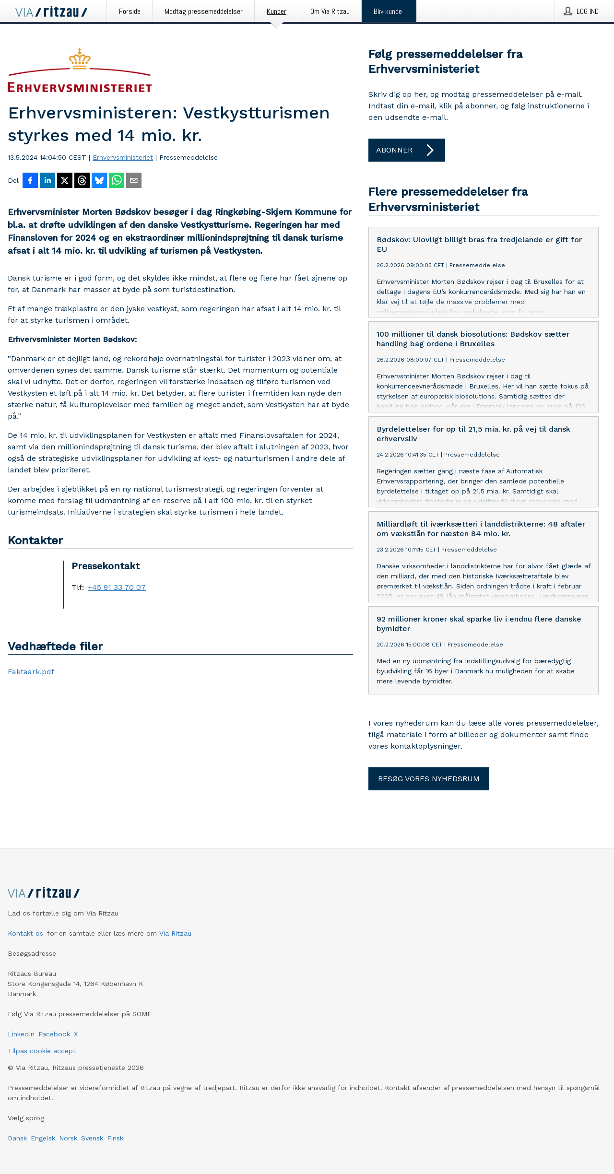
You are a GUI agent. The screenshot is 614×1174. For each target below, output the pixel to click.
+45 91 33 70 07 (117, 587)
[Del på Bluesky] (99, 181)
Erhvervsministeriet (123, 157)
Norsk (68, 1138)
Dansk (17, 1138)
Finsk (115, 1138)
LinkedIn (21, 1034)
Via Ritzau (175, 933)
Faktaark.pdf (31, 671)
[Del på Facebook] (30, 181)
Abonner (406, 150)
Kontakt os (25, 933)
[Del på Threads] (82, 181)
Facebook (54, 1034)
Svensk (92, 1138)
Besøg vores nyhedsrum (429, 778)
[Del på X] (64, 181)
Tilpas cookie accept (42, 1051)
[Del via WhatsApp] (116, 181)
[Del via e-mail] (134, 181)
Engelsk (43, 1138)
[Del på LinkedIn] (47, 181)
